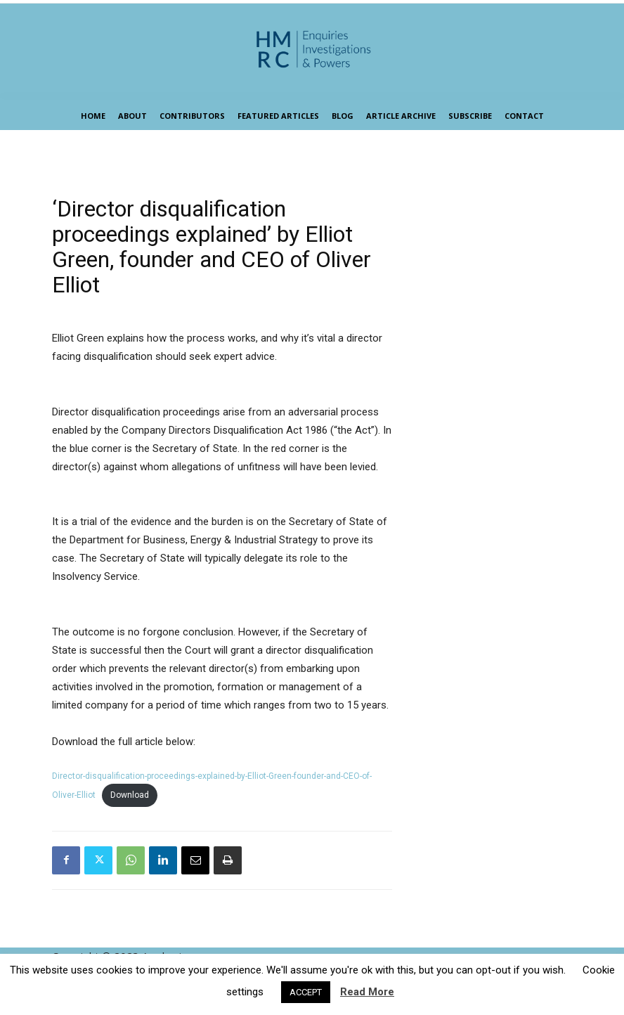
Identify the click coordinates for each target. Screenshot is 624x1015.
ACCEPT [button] (306, 992)
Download (129, 795)
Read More (367, 991)
